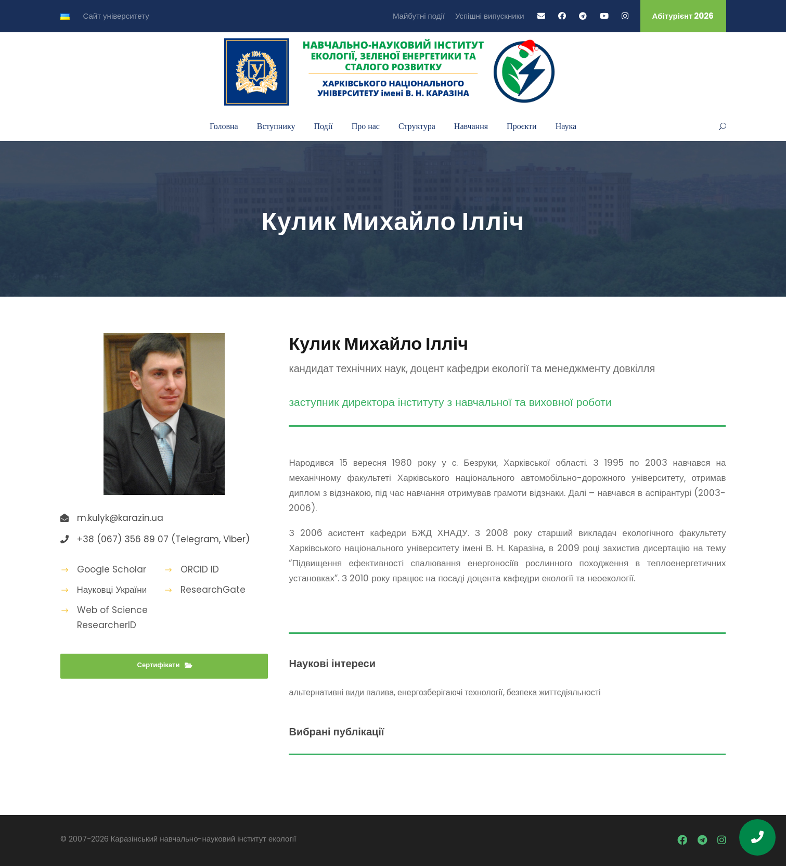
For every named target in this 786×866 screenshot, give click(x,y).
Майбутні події (419, 15)
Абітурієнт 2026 (683, 15)
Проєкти (522, 126)
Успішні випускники (489, 15)
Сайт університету (116, 15)
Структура (416, 126)
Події (323, 126)
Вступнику (276, 126)
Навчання (471, 126)
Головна (224, 126)
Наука (566, 126)
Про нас (366, 126)
